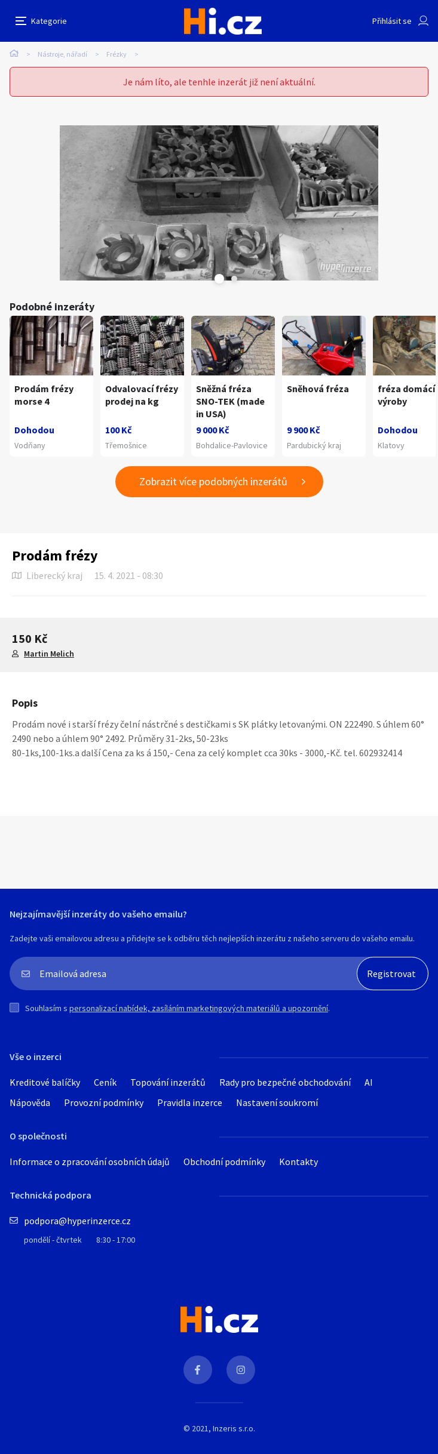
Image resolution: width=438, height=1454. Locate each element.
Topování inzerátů (168, 1082)
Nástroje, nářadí (62, 54)
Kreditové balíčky (45, 1082)
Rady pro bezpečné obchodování (285, 1082)
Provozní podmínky (103, 1102)
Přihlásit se (392, 21)
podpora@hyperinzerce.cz (77, 1221)
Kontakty (298, 1161)
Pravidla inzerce (189, 1102)
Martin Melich (49, 653)
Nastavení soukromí (277, 1102)
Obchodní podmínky (224, 1161)
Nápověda (30, 1102)
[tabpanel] (219, 203)
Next (234, 279)
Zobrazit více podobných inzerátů (213, 481)
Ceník (105, 1082)
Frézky (116, 54)
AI (369, 1082)
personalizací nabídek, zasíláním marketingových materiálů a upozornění (198, 1008)
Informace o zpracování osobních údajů (90, 1161)
